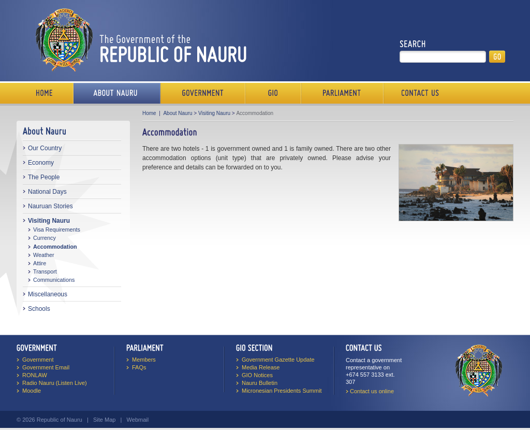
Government (202, 93)
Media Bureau (273, 93)
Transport (45, 271)
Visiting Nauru (49, 220)
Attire (39, 263)
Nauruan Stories (50, 206)
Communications (54, 280)
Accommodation (55, 246)
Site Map (104, 420)
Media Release (260, 367)
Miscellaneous (47, 294)
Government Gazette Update (278, 359)
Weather (43, 255)
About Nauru (177, 113)
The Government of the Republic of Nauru (139, 39)
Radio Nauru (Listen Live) (54, 383)
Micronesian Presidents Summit (282, 391)
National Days (47, 191)
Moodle (31, 391)
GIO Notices (257, 375)
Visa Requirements (56, 229)
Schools (39, 308)
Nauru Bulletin (259, 383)
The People (44, 177)
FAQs (139, 367)
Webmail (138, 420)
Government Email (45, 367)
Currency (44, 238)
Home (45, 93)
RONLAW (34, 375)
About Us (116, 93)
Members (144, 359)
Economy (41, 162)
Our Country (45, 148)
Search (413, 44)
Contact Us (418, 93)
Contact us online (372, 391)
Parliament (342, 93)
